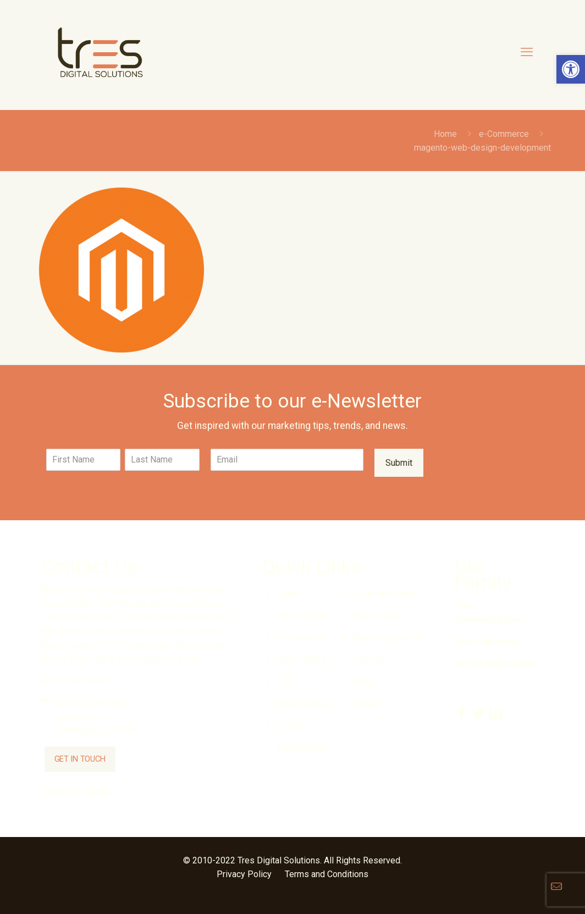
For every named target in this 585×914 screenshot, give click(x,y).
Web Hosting (377, 615)
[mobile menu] (526, 52)
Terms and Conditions (326, 874)
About (363, 681)
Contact (366, 703)
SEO (285, 681)
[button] (570, 69)
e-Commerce (504, 134)
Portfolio (369, 659)
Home (445, 134)
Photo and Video (384, 593)
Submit (398, 463)
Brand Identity (303, 703)
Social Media (302, 659)
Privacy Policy (244, 874)
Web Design (300, 615)
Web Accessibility (387, 637)
